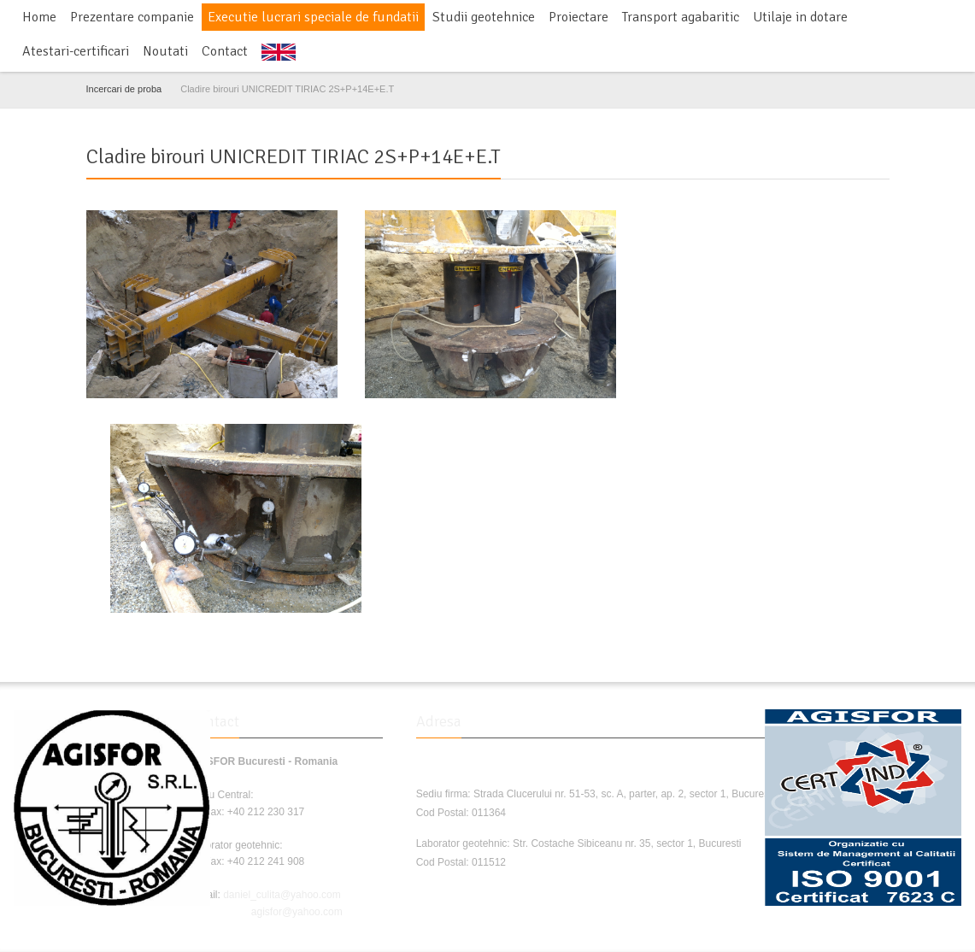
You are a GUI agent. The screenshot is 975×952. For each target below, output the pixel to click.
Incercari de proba (124, 89)
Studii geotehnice (483, 17)
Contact (225, 51)
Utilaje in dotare (800, 17)
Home (39, 17)
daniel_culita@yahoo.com (282, 895)
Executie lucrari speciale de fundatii (313, 17)
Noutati (165, 51)
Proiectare (578, 17)
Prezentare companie (132, 17)
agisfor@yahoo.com (297, 912)
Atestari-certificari (75, 51)
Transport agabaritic (680, 17)
